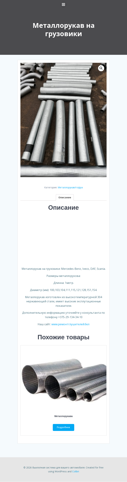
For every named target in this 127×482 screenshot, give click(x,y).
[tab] (65, 197)
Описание (64, 197)
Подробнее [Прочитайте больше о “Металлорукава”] (63, 427)
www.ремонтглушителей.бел (70, 324)
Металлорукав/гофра (70, 187)
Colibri (75, 471)
